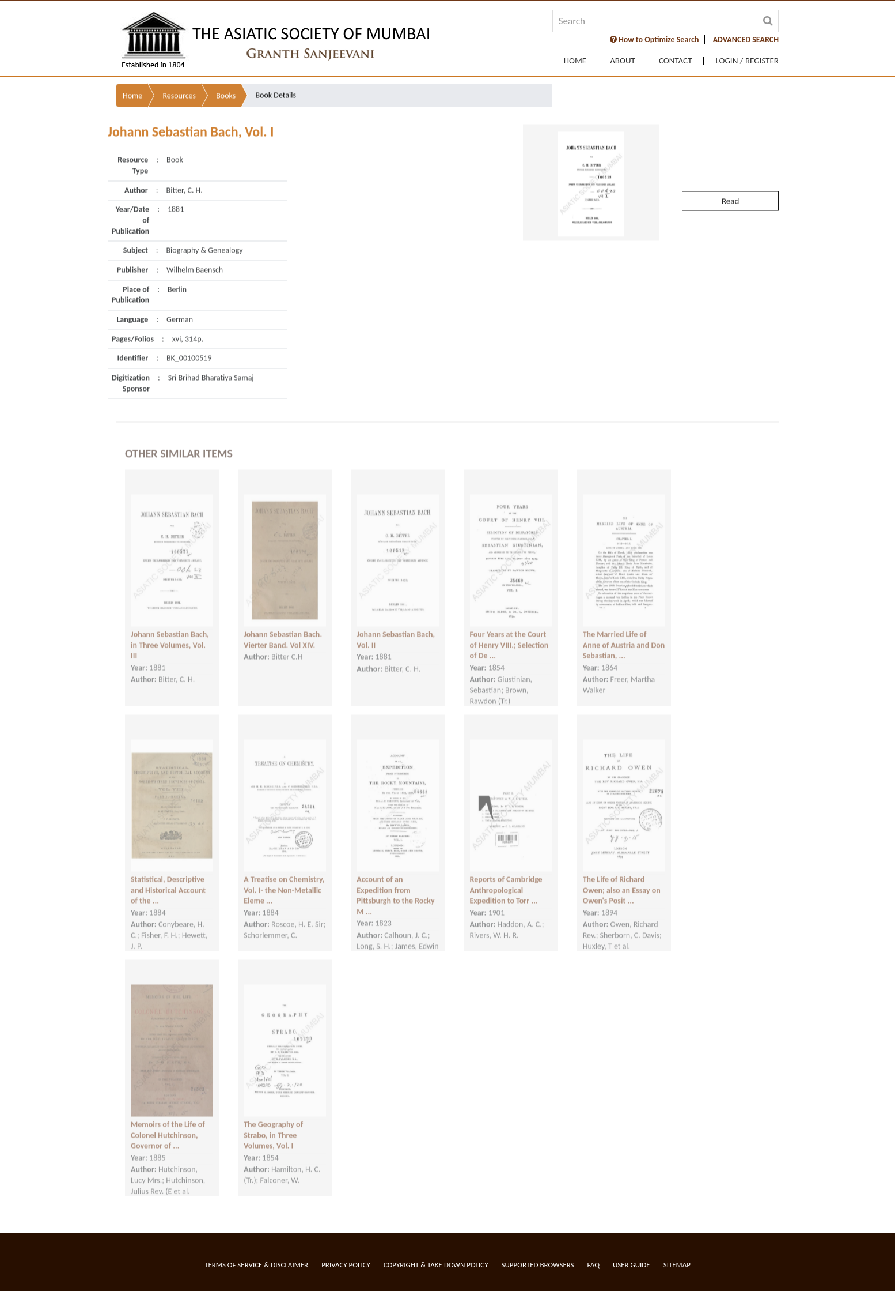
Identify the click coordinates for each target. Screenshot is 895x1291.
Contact (675, 61)
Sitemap (677, 1264)
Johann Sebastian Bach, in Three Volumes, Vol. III (170, 634)
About (622, 61)
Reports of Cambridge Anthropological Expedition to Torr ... (506, 879)
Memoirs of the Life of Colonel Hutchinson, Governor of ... (168, 1124)
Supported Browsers (538, 1264)
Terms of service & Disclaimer (256, 1264)
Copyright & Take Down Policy (436, 1264)
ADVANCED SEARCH (746, 39)
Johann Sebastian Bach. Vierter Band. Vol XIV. (283, 629)
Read (730, 175)
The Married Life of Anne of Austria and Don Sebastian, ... (624, 634)
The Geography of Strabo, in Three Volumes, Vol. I (273, 1124)
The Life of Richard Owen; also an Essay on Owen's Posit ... (622, 879)
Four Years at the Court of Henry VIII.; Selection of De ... (509, 634)
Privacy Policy (345, 1264)
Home (575, 61)
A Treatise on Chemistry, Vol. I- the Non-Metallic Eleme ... (284, 879)
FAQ (593, 1264)
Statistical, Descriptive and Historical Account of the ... (168, 879)
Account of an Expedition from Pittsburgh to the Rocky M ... (395, 885)
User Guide (631, 1264)
